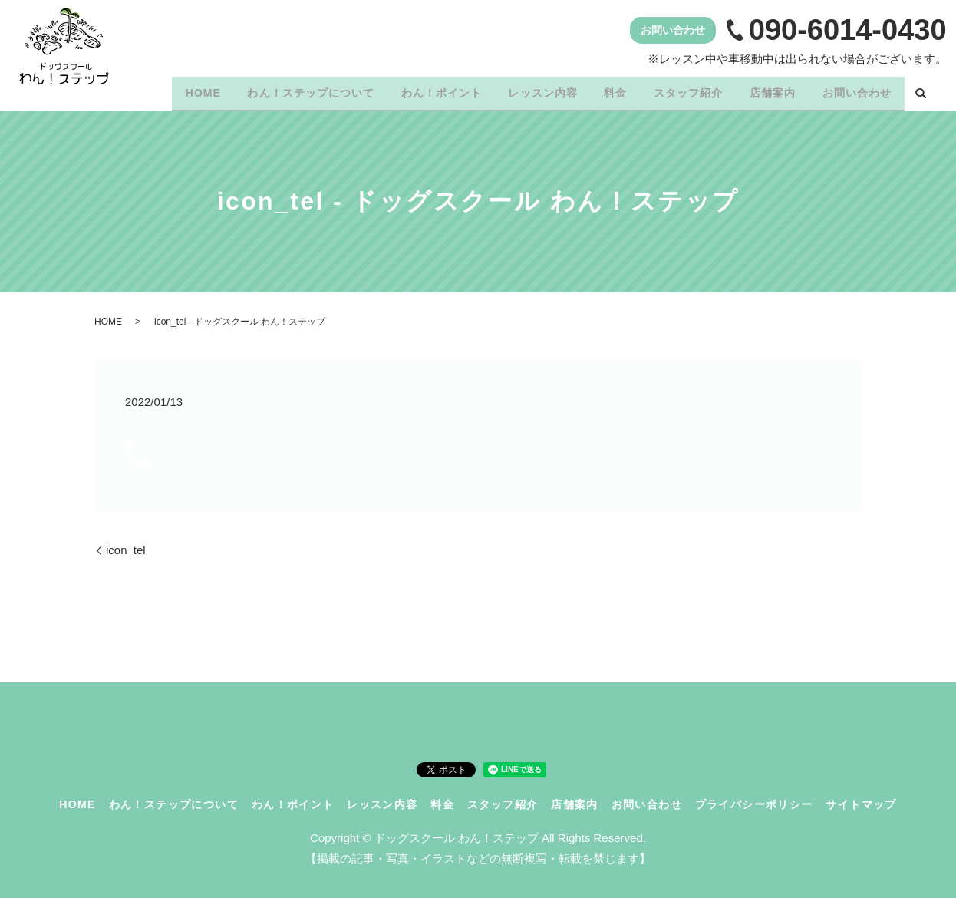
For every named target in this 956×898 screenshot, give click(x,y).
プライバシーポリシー (754, 799)
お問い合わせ (853, 90)
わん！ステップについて (274, 90)
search (921, 91)
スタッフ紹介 (673, 90)
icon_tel (126, 544)
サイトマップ (861, 799)
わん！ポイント (409, 90)
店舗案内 (764, 90)
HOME (160, 90)
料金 (595, 90)
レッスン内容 (517, 90)
